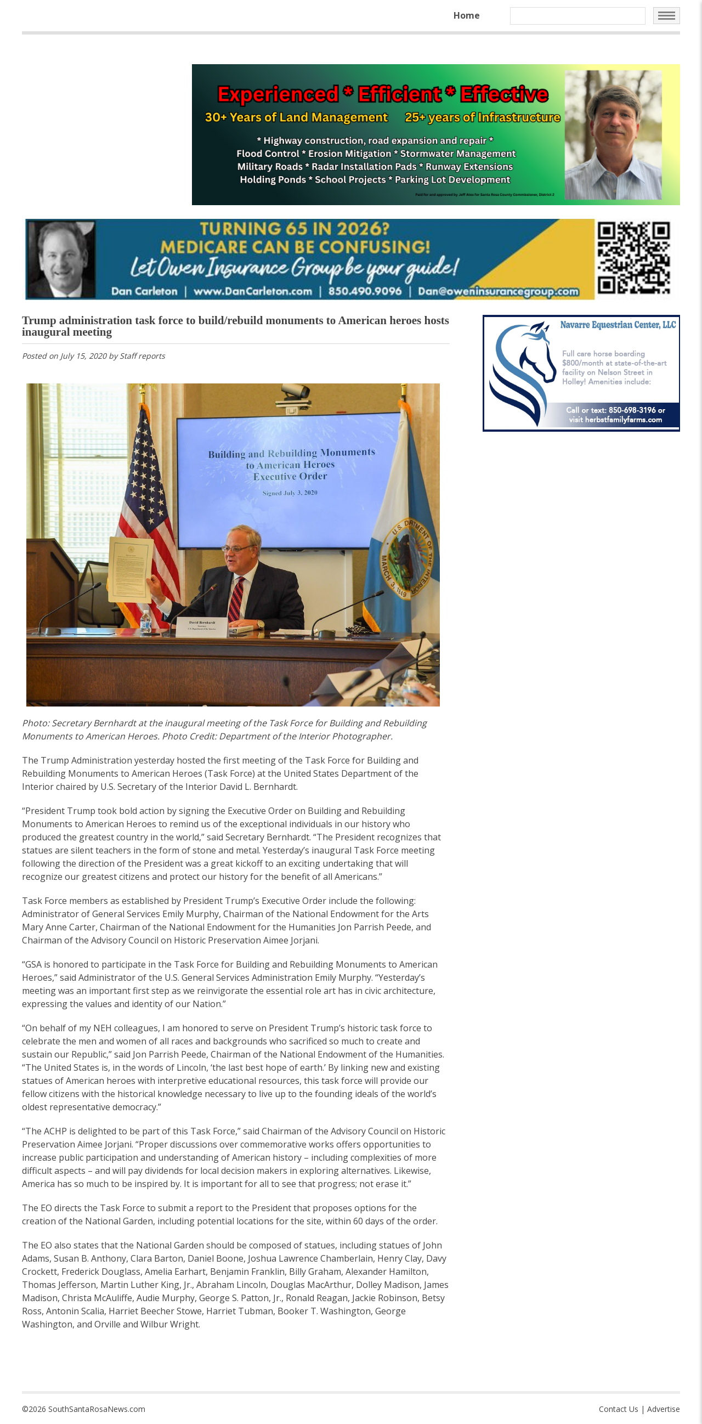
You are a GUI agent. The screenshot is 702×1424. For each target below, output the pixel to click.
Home (467, 15)
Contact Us (618, 1409)
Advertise (663, 1409)
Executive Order (294, 901)
